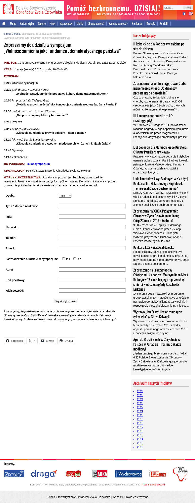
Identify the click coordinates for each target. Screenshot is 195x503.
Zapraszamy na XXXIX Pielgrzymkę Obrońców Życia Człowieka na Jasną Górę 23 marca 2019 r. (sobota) (156, 216)
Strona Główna (12, 33)
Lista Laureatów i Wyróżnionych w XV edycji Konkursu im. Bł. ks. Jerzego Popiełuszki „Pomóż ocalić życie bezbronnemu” (160, 183)
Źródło (14, 474)
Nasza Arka (99, 474)
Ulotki (80, 24)
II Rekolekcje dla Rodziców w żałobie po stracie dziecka (158, 46)
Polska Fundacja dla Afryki (181, 474)
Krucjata (150, 24)
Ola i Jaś (73, 474)
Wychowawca (128, 474)
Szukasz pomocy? (118, 24)
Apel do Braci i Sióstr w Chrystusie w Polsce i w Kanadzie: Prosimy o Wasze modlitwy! (157, 344)
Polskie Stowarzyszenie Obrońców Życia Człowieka (32, 9)
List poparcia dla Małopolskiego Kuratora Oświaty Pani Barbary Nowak (160, 150)
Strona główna (4, 24)
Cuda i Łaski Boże (157, 474)
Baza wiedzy (66, 24)
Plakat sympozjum (37, 163)
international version (191, 14)
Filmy (53, 24)
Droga (44, 474)
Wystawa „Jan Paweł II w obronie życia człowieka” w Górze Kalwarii (157, 314)
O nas (13, 24)
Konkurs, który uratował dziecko (153, 247)
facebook (186, 14)
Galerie (42, 24)
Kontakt (164, 24)
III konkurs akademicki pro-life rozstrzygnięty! (153, 118)
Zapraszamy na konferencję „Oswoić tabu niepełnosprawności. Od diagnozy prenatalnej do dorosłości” (159, 88)
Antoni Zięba (27, 24)
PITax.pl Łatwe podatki (153, 484)
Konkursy (137, 24)
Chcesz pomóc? (96, 24)
